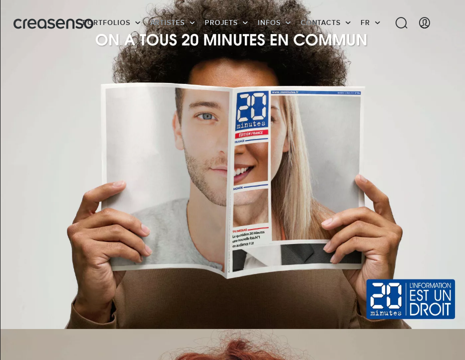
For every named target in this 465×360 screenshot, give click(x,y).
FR (365, 22)
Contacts (321, 22)
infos (269, 22)
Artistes (167, 22)
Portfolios (106, 22)
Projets (221, 22)
